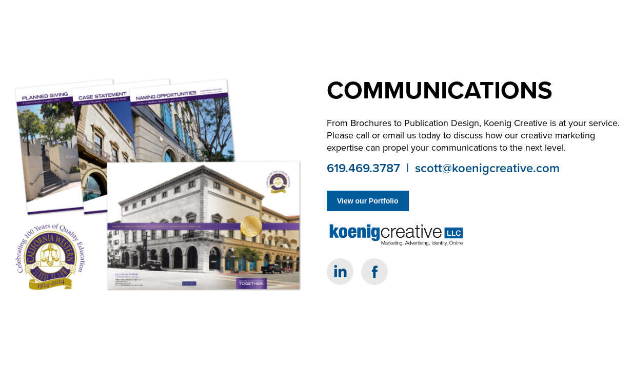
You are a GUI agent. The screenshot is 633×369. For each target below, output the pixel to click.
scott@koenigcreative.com (487, 168)
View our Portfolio (368, 201)
